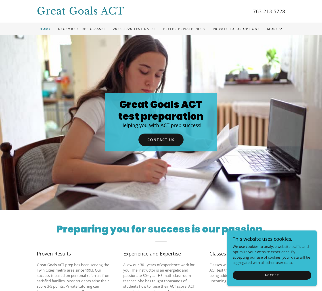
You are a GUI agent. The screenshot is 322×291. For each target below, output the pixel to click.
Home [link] (45, 29)
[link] (99, 13)
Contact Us (161, 139)
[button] (274, 28)
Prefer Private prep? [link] (184, 29)
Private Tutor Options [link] (236, 29)
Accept (272, 275)
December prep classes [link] (82, 29)
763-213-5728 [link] (269, 11)
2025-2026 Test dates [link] (134, 29)
